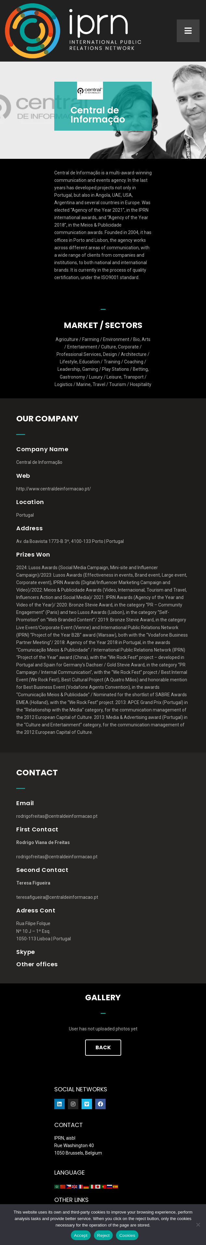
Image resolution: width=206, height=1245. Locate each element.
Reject (103, 1235)
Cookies (127, 1235)
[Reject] (198, 1224)
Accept (80, 1235)
